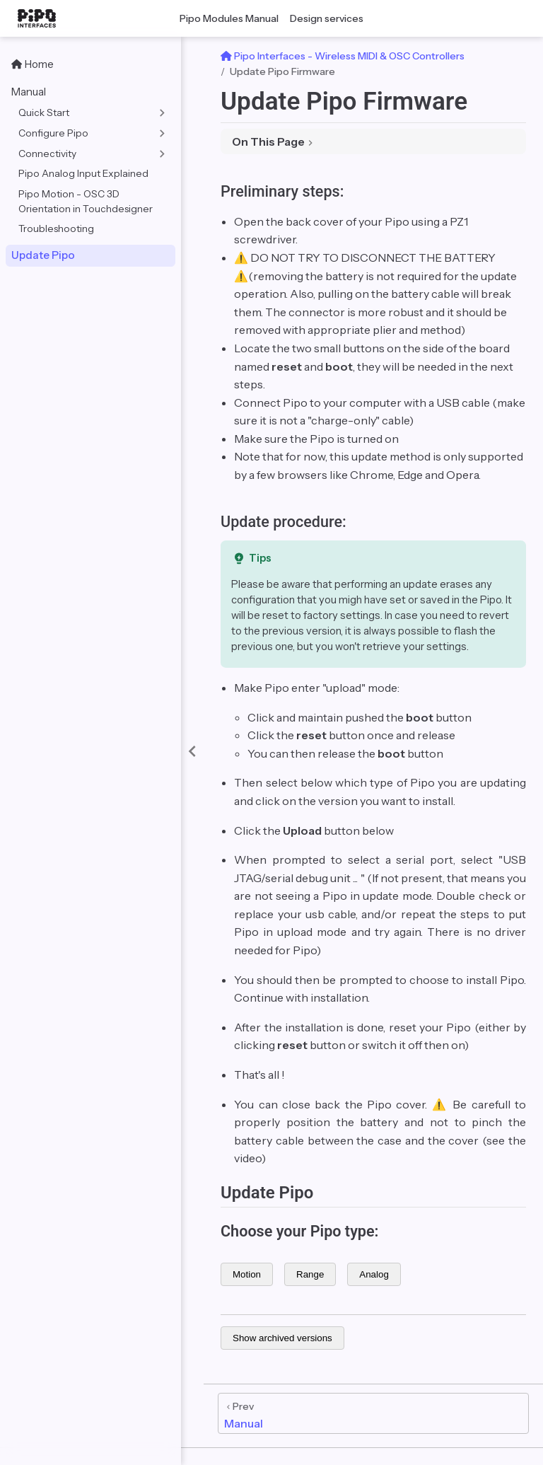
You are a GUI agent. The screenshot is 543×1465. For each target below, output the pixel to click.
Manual (28, 91)
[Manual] (373, 1413)
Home (32, 64)
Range (310, 1274)
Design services (326, 18)
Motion (247, 1274)
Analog (374, 1274)
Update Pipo (43, 255)
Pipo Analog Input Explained (83, 173)
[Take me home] (41, 18)
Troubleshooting (56, 228)
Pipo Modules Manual (229, 18)
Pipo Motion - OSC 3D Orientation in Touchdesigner (85, 201)
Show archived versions (282, 1338)
